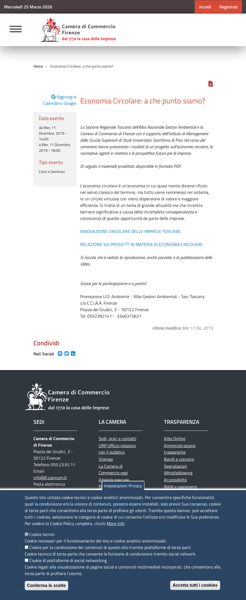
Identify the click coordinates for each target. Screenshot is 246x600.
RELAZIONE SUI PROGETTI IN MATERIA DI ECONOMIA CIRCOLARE (141, 244)
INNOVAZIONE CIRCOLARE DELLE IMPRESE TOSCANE (131, 231)
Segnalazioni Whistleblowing (178, 469)
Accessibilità (175, 479)
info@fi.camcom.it (50, 477)
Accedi (205, 7)
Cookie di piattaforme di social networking (68, 560)
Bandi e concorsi (179, 459)
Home (38, 66)
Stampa (106, 459)
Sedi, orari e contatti (117, 438)
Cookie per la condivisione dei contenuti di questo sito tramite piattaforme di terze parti (110, 547)
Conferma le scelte (46, 585)
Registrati (228, 7)
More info (115, 523)
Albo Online (174, 438)
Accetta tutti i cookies (195, 585)
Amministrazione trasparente (179, 448)
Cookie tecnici (42, 534)
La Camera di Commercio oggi (113, 469)
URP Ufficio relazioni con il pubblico (117, 448)
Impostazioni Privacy (123, 485)
